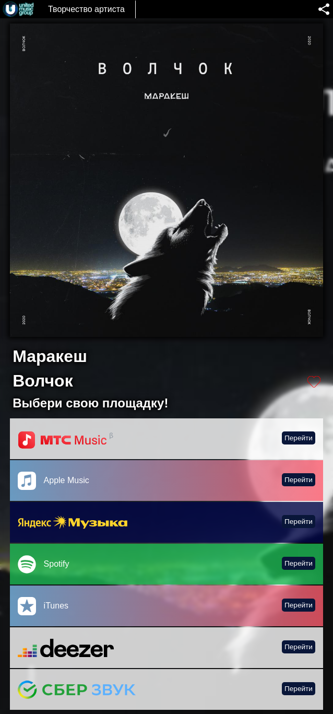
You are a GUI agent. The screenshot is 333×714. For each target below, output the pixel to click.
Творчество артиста (86, 9)
